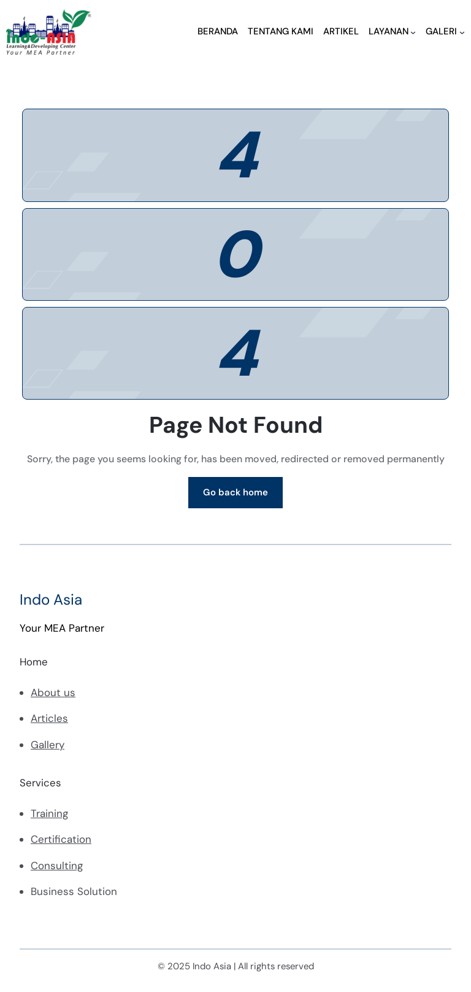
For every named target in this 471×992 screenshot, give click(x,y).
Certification (61, 839)
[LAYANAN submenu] (413, 31)
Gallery (47, 744)
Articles (49, 718)
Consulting (57, 865)
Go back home (235, 492)
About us (53, 692)
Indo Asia (51, 599)
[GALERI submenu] (462, 31)
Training (49, 813)
